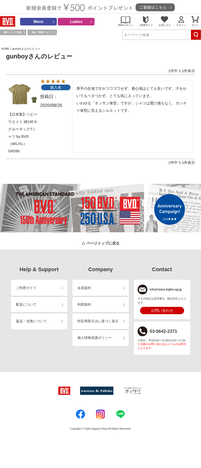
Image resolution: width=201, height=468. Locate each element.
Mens (39, 22)
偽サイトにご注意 (12, 32)
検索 (196, 35)
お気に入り (165, 25)
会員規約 (84, 288)
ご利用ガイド (145, 25)
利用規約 (84, 304)
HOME (5, 48)
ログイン (181, 25)
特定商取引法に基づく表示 (97, 321)
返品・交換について (41, 32)
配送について (26, 304)
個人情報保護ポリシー (94, 338)
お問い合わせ (162, 310)
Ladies (76, 22)
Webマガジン (125, 25)
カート (195, 25)
